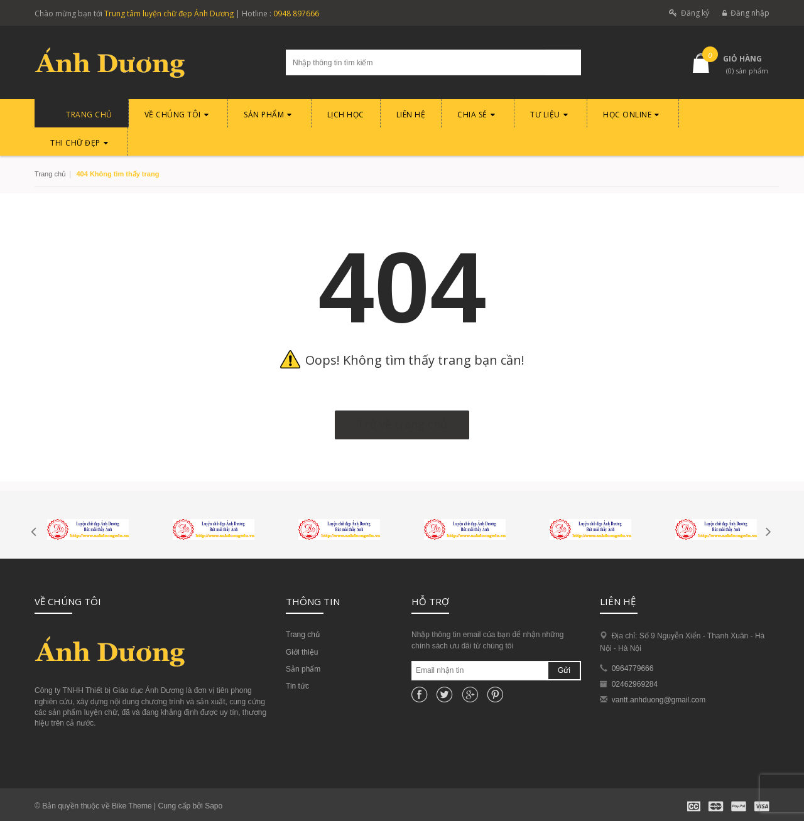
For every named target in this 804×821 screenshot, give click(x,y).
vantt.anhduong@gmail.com (659, 699)
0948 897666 (296, 13)
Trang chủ (303, 634)
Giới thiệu (302, 652)
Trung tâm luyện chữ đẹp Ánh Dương (169, 13)
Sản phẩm (303, 669)
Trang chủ (50, 174)
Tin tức (297, 686)
